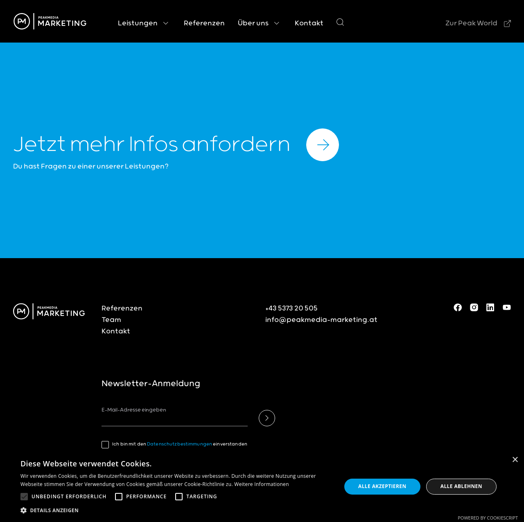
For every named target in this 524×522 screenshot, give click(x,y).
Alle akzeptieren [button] (382, 486)
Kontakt (116, 331)
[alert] (262, 486)
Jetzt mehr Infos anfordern (176, 144)
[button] (24, 496)
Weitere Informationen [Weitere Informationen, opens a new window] (261, 484)
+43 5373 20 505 (291, 308)
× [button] (515, 460)
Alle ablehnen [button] (461, 486)
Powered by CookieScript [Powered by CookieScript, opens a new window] (488, 518)
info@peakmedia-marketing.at (321, 320)
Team (111, 320)
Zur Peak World (471, 23)
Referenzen (122, 308)
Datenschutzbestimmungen (179, 444)
